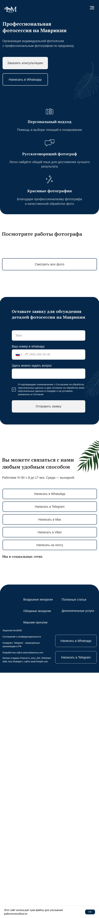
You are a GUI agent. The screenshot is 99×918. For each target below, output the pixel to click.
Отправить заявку (48, 651)
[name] (48, 581)
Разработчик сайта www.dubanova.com (23, 898)
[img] (10, 10)
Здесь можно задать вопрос (32, 611)
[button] (25, 63)
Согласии (38, 639)
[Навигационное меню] (92, 7)
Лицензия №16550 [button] (12, 875)
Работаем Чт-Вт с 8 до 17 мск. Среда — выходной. (38, 723)
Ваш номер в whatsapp (28, 591)
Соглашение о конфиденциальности (22, 882)
